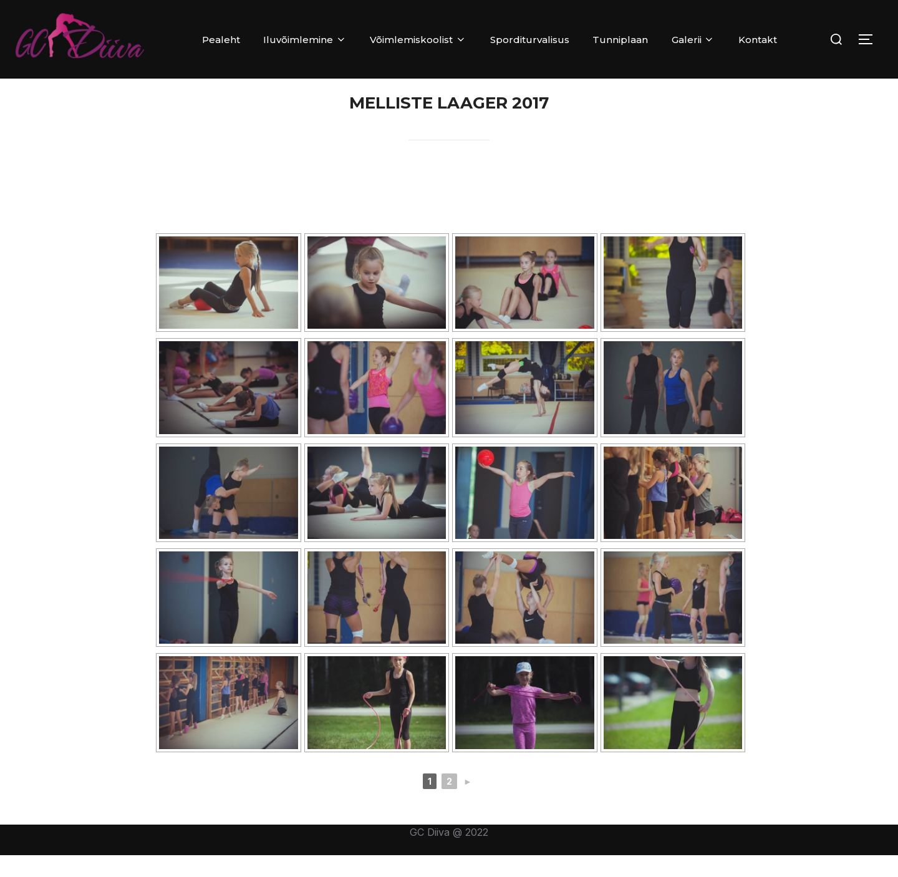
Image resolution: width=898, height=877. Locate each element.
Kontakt (757, 40)
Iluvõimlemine (305, 40)
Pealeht (221, 40)
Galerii (693, 40)
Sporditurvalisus (529, 40)
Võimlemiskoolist (418, 40)
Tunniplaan (620, 40)
